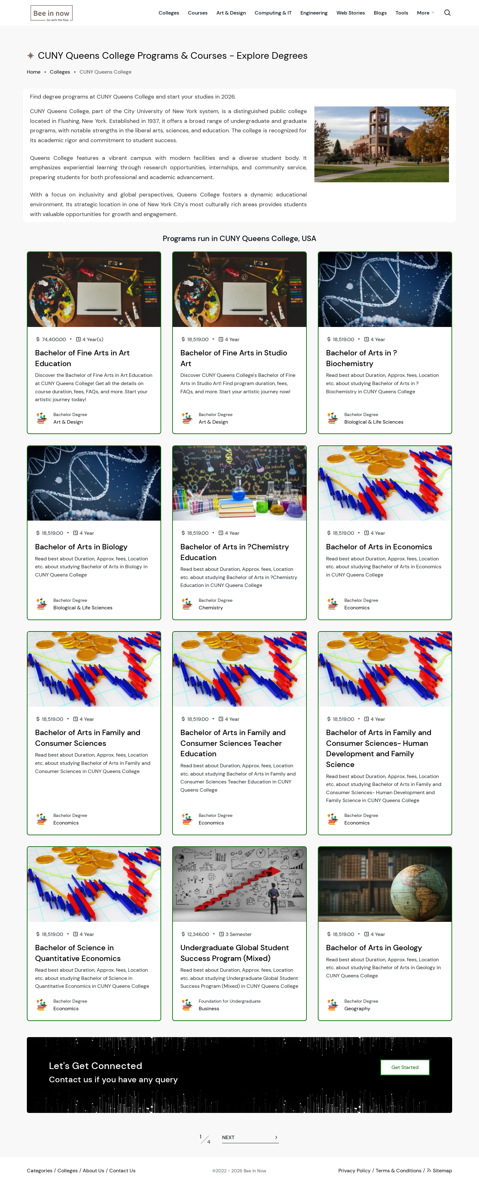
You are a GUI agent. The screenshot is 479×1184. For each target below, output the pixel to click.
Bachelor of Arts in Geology (374, 947)
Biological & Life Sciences (373, 422)
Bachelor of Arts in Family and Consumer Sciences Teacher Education (233, 743)
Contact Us (122, 1170)
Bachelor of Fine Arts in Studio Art (233, 358)
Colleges (169, 12)
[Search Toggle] (447, 12)
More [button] (423, 12)
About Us (93, 1170)
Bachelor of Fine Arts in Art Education (82, 358)
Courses (198, 12)
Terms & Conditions (398, 1170)
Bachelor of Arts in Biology (81, 547)
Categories (39, 1170)
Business (209, 1008)
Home (33, 72)
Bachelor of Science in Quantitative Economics (78, 953)
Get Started (405, 1067)
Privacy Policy (354, 1170)
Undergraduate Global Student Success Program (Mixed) (234, 953)
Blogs (380, 12)
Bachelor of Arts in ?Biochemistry (361, 358)
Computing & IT (273, 12)
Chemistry (211, 607)
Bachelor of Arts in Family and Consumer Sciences (87, 738)
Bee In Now (255, 1171)
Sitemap (439, 1170)
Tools (402, 12)
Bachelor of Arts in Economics (379, 547)
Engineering (314, 12)
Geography (357, 1008)
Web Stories (351, 12)
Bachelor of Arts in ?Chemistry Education (234, 552)
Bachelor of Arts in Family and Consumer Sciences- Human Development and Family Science (378, 748)
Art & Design (231, 12)
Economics (357, 607)
